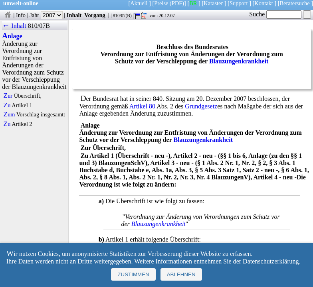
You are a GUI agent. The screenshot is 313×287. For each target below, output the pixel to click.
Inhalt (74, 15)
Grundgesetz (201, 106)
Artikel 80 (142, 106)
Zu (7, 105)
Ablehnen (181, 274)
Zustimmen (133, 274)
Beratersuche (295, 3)
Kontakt (263, 3)
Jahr (46, 15)
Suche (275, 14)
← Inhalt (14, 25)
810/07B (39, 25)
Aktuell (138, 3)
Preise (161, 3)
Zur (8, 95)
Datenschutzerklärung (271, 261)
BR (193, 3)
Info (21, 15)
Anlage (12, 36)
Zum (9, 114)
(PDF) (177, 3)
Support (239, 3)
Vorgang (95, 15)
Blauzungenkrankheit (238, 61)
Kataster (213, 3)
